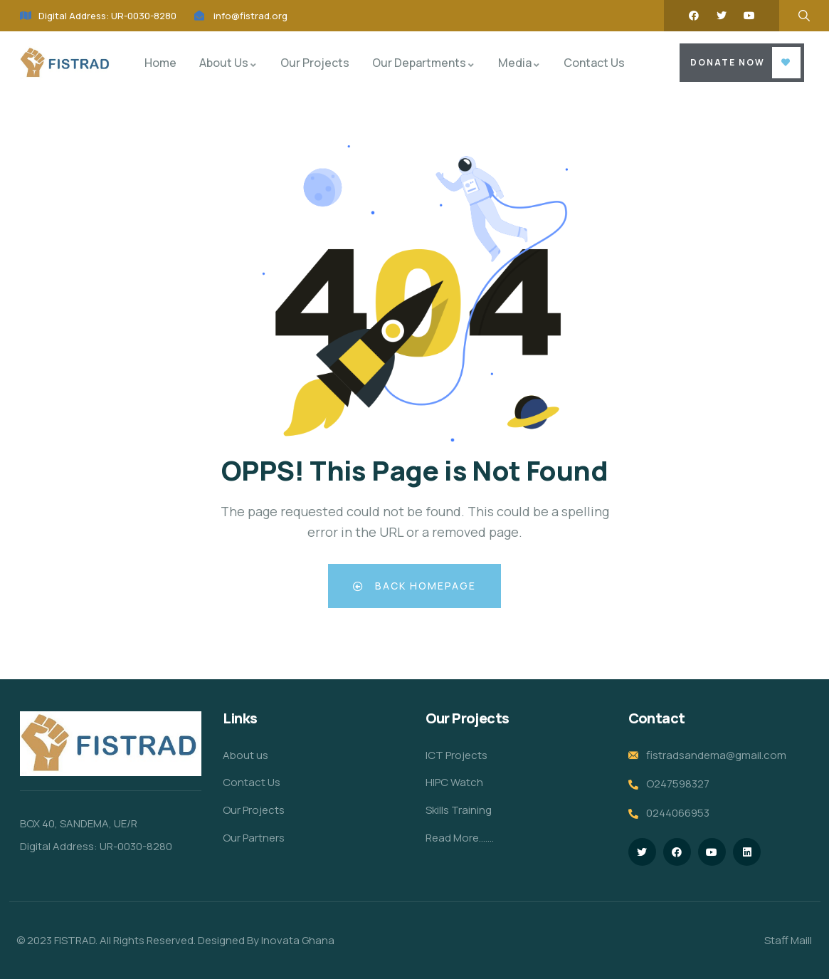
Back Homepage (414, 585)
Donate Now (727, 62)
